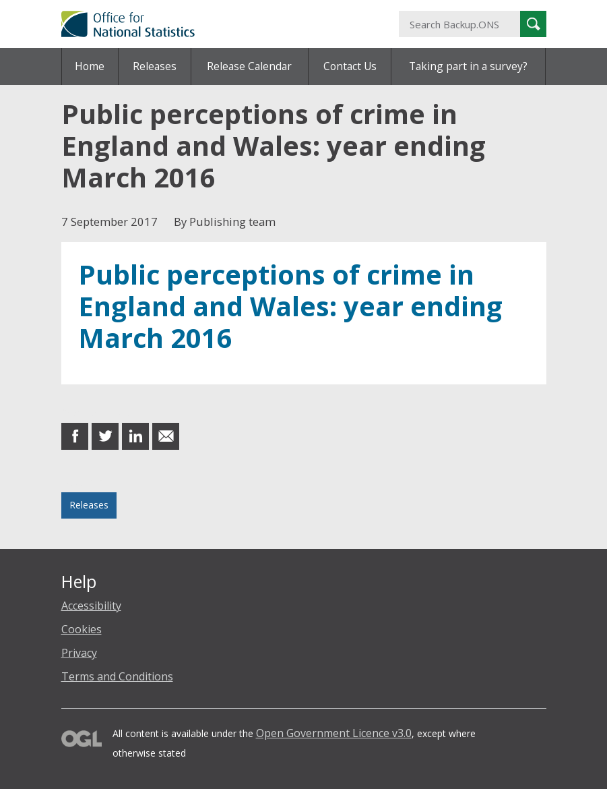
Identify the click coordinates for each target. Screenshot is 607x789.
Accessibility (91, 605)
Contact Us (350, 66)
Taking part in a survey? (468, 66)
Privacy (79, 652)
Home (89, 66)
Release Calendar (249, 66)
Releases (155, 66)
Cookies (81, 629)
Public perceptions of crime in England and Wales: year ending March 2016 (290, 306)
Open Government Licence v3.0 (334, 733)
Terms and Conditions (117, 676)
